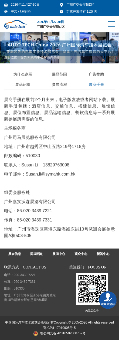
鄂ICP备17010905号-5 (59, 328)
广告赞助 (96, 74)
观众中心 (80, 254)
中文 (14, 11)
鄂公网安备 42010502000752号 (59, 333)
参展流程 (60, 84)
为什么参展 (23, 74)
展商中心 (36, 57)
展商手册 (53, 57)
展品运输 (23, 84)
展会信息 (14, 254)
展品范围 (60, 74)
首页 (23, 57)
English (25, 11)
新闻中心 (103, 254)
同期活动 (36, 254)
